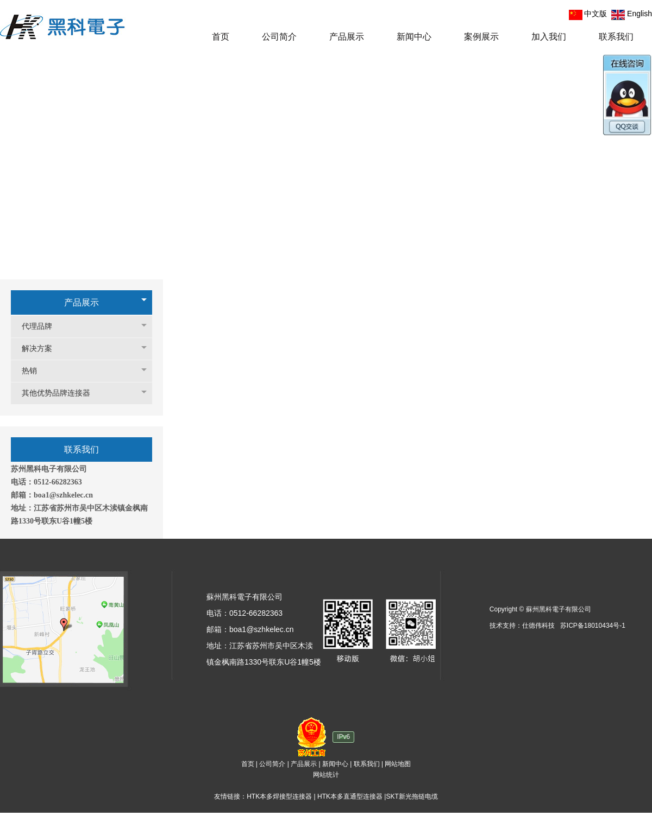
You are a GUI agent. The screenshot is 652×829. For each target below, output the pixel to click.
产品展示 (81, 302)
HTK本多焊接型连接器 (279, 796)
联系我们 (367, 764)
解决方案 (42, 349)
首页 (247, 764)
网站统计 (326, 775)
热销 (35, 371)
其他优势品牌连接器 (61, 393)
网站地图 (398, 764)
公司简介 (272, 764)
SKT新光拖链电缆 (411, 796)
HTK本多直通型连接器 (350, 796)
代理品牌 (42, 326)
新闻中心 (335, 764)
